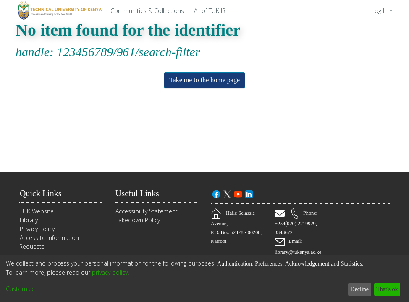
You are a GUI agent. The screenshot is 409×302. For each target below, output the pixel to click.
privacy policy (110, 272)
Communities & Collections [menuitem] (147, 11)
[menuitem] (212, 10)
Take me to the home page (204, 80)
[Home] (59, 10)
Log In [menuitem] (380, 11)
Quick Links (42, 193)
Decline (355, 289)
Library (29, 220)
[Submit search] (353, 10)
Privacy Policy (37, 229)
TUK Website (37, 211)
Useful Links (140, 193)
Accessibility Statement (146, 211)
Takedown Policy (137, 220)
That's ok (385, 289)
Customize (20, 289)
